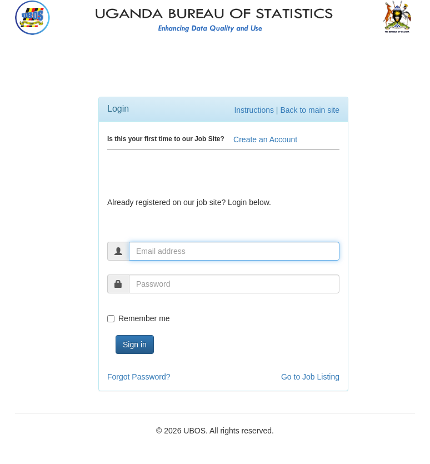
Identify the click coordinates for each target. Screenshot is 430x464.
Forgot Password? (139, 376)
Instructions (254, 110)
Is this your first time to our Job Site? (165, 139)
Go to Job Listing (310, 376)
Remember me (138, 318)
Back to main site (309, 110)
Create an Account (265, 139)
